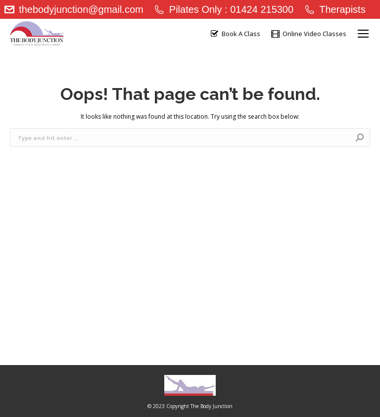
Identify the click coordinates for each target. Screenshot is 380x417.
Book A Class (234, 34)
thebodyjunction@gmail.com (73, 9)
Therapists (334, 9)
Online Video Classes (308, 34)
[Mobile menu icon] (363, 34)
